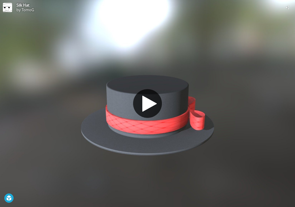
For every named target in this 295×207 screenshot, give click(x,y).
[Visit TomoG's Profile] (7, 7)
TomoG (28, 9)
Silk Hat (22, 5)
